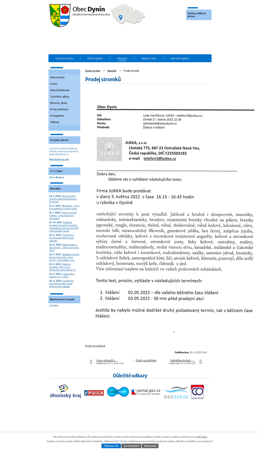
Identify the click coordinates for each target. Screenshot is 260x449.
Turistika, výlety (59, 96)
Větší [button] (197, 25)
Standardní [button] (193, 25)
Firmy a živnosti (59, 109)
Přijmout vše (111, 445)
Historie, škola (58, 103)
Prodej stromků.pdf (95, 345)
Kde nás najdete (180, 58)
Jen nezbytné (131, 445)
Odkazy (54, 122)
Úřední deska (95, 58)
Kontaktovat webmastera (186, 425)
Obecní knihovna (59, 90)
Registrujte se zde (59, 159)
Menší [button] (189, 25)
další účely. (201, 436)
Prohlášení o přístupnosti (179, 428)
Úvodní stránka (64, 58)
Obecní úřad (57, 77)
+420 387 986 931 (67, 427)
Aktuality (122, 58)
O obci (54, 83)
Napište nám (149, 58)
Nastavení (150, 445)
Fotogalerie (57, 115)
